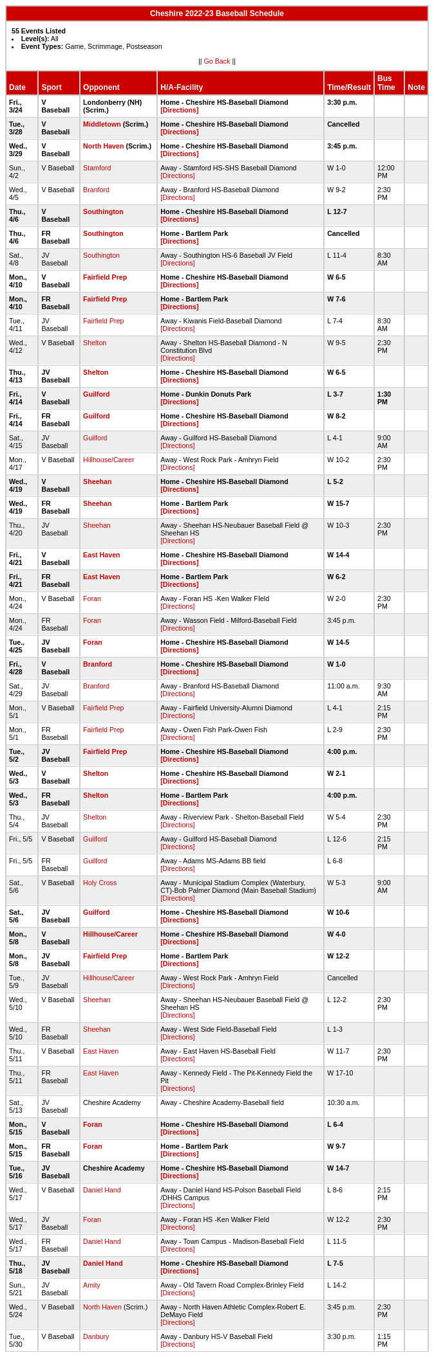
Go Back (217, 61)
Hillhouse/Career (108, 459)
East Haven (101, 555)
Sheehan (97, 481)
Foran (92, 598)
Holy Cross (100, 882)
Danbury (96, 1336)
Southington (103, 211)
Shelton (94, 342)
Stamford (97, 168)
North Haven (103, 146)
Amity (91, 1285)
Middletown (102, 124)
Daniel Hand (102, 1190)
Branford (96, 189)
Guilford (96, 394)
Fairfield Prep (105, 277)
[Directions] (179, 110)
